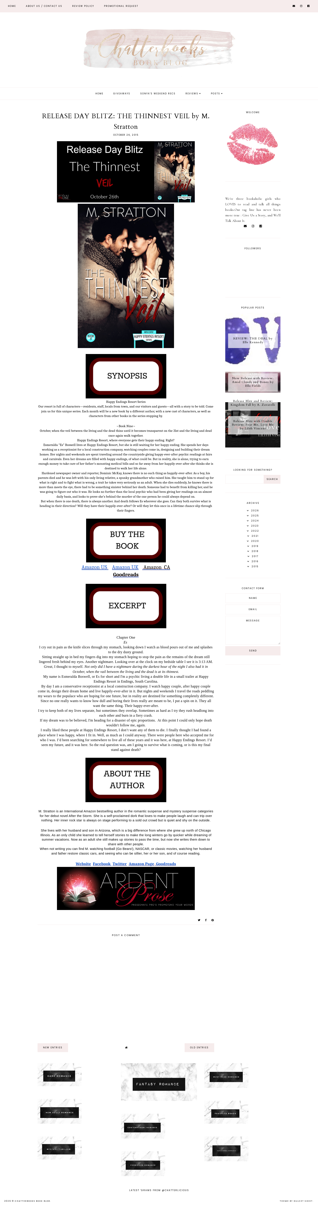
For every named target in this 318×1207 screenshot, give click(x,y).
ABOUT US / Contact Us (44, 6)
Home (12, 6)
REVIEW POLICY (83, 6)
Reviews (192, 93)
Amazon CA (156, 567)
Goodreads (126, 574)
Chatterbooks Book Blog (32, 1201)
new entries (52, 1047)
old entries (199, 1047)
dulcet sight (303, 1201)
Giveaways (121, 93)
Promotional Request (121, 6)
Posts (215, 93)
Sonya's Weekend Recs (158, 93)
